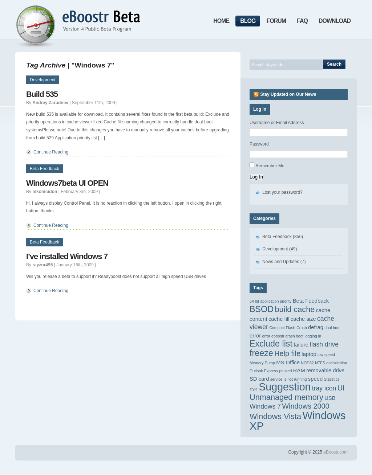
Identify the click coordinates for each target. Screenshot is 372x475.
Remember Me (269, 165)
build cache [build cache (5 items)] (295, 309)
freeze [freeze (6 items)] (261, 353)
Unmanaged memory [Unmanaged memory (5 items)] (286, 397)
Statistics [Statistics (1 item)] (332, 379)
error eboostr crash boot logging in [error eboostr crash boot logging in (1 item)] (291, 336)
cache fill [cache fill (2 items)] (279, 319)
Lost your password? (282, 192)
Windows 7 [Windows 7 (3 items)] (265, 406)
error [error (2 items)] (255, 336)
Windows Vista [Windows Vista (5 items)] (275, 416)
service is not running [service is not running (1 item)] (288, 379)
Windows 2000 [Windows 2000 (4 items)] (305, 406)
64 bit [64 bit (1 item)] (254, 301)
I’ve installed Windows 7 (67, 256)
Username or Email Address (277, 122)
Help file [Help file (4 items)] (287, 353)
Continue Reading (50, 152)
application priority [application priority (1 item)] (275, 301)
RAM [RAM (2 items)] (299, 370)
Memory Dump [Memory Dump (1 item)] (262, 363)
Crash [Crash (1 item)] (301, 327)
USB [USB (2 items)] (329, 398)
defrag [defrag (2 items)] (315, 327)
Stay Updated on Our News (288, 94)
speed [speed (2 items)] (315, 379)
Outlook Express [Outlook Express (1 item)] (264, 371)
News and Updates (280, 261)
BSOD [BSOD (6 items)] (262, 309)
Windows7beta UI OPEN (67, 183)
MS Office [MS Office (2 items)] (288, 362)
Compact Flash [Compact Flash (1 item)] (282, 327)
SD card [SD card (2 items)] (259, 379)
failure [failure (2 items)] (301, 345)
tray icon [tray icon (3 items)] (324, 388)
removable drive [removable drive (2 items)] (325, 370)
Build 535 (42, 94)
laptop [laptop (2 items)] (309, 354)
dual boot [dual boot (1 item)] (332, 327)
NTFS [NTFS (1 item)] (320, 363)
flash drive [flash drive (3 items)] (324, 344)
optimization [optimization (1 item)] (336, 363)
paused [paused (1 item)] (285, 371)
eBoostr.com (335, 452)
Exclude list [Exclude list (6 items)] (271, 343)
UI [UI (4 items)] (341, 388)
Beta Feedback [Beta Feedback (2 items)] (311, 301)
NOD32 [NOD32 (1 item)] (307, 363)
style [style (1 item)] (254, 389)
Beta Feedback (44, 168)
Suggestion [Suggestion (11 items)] (285, 387)
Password (259, 144)
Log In (256, 177)
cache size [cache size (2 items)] (303, 319)
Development (43, 79)
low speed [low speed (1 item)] (326, 354)
